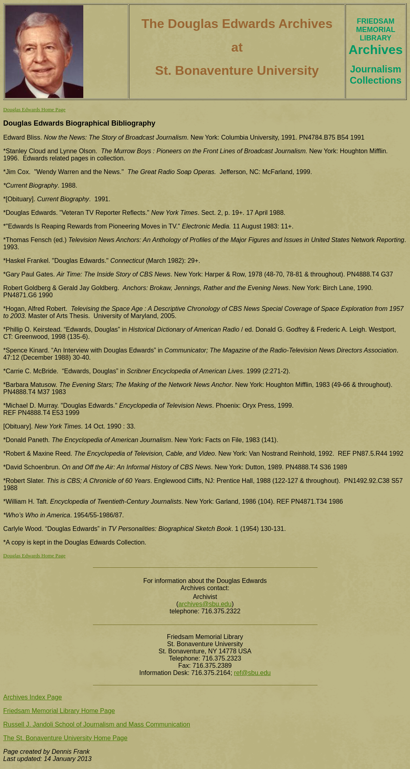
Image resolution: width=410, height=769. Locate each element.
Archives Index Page (32, 697)
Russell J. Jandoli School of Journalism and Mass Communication (96, 724)
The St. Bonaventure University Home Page (65, 738)
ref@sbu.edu (252, 672)
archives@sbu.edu (205, 604)
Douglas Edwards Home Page (34, 109)
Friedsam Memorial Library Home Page (59, 710)
